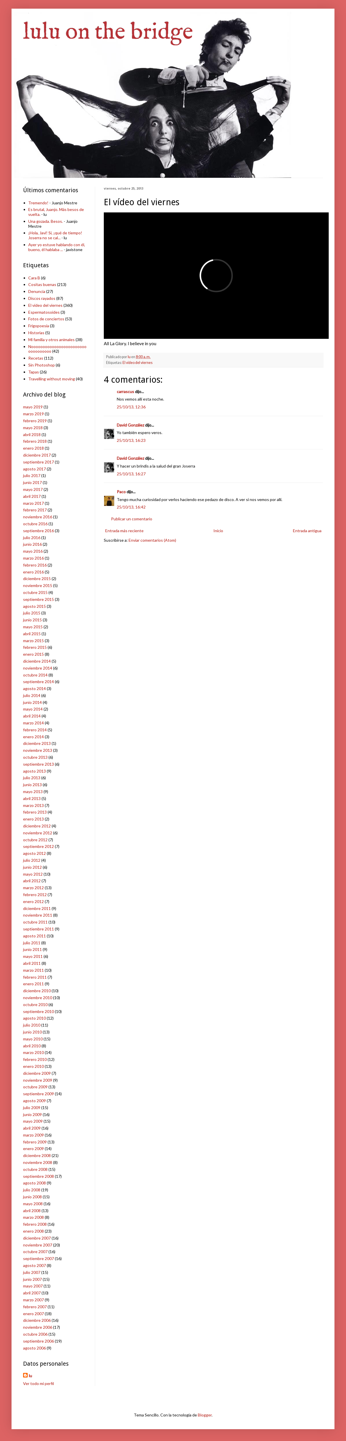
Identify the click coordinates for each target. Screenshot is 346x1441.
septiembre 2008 (38, 1176)
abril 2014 (32, 715)
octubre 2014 (35, 674)
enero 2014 (33, 736)
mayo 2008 (33, 1203)
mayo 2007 (33, 1285)
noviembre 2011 (37, 915)
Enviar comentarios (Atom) (152, 540)
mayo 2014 (33, 709)
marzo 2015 (33, 640)
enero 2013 (33, 818)
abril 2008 (32, 1210)
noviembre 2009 (37, 1080)
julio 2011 (31, 942)
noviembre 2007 (37, 1244)
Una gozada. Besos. (45, 221)
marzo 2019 (33, 413)
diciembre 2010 (37, 990)
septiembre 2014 (38, 681)
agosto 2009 (34, 1100)
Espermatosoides (44, 312)
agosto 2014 (34, 688)
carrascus (125, 391)
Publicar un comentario (131, 518)
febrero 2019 (35, 420)
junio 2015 (32, 619)
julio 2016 (31, 537)
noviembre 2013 (37, 750)
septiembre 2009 (38, 1093)
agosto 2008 (34, 1182)
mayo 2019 (33, 406)
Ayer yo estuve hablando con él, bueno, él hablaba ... (56, 247)
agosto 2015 (34, 606)
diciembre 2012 (37, 825)
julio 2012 (31, 860)
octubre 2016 (35, 523)
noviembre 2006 (37, 1327)
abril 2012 (32, 880)
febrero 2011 (35, 977)
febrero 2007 (35, 1306)
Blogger (205, 1414)
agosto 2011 (34, 935)
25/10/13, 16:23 (131, 440)
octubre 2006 (35, 1334)
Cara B (34, 277)
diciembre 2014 (37, 661)
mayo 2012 (33, 874)
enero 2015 (33, 654)
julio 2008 (31, 1189)
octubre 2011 (35, 921)
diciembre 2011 (37, 908)
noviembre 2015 (37, 585)
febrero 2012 (35, 894)
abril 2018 (32, 434)
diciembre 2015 (37, 578)
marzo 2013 (33, 805)
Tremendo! (38, 202)
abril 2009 (32, 1128)
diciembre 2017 (37, 455)
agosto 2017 (34, 468)
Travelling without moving (51, 378)
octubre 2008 (35, 1169)
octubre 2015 (35, 592)
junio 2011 (32, 949)
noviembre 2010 (37, 997)
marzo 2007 (33, 1299)
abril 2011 (32, 963)
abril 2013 (32, 798)
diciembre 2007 (37, 1238)
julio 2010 (31, 1025)
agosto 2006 (34, 1347)
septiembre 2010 (38, 1011)
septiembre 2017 (38, 461)
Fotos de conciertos (46, 318)
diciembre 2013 (37, 743)
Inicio (218, 530)
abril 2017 (32, 496)
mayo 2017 (33, 489)
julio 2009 (31, 1107)
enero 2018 (33, 448)
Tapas (33, 371)
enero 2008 (33, 1231)
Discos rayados (41, 298)
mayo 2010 (33, 1038)
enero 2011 (33, 983)
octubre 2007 (35, 1251)
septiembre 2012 (38, 846)
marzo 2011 (33, 970)
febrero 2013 (35, 812)
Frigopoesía (38, 325)
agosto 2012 (34, 853)
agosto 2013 (34, 771)
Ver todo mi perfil (38, 1383)
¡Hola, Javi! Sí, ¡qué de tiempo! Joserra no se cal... (55, 235)
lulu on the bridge (108, 32)
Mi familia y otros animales (51, 339)
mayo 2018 (33, 427)
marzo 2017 (33, 503)
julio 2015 (31, 612)
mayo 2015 (33, 626)
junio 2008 (32, 1196)
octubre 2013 (35, 757)
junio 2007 (32, 1279)
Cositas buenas (42, 284)
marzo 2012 (33, 887)
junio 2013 (32, 784)
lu (30, 1375)
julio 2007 (31, 1272)
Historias (36, 332)
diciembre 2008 (37, 1155)
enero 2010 (33, 1066)
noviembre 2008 (37, 1162)
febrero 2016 (35, 564)
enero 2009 (33, 1148)
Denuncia (36, 291)
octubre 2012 (35, 839)
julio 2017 (31, 475)
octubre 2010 (35, 1004)
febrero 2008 (35, 1224)
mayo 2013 (33, 791)
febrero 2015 (35, 647)
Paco (121, 491)
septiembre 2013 (38, 764)
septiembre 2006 (38, 1341)
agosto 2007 (34, 1265)
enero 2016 (33, 571)
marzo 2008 (33, 1217)
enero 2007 (33, 1313)
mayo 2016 (33, 551)
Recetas (35, 358)
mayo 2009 (33, 1121)
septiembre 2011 (38, 928)
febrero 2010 (35, 1059)
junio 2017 (32, 482)
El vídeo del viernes (138, 362)
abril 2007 (32, 1292)
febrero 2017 (35, 509)
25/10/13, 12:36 (131, 406)
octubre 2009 (35, 1086)
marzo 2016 (33, 558)
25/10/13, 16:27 (131, 473)
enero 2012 (33, 901)
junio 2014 (32, 702)
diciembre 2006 (37, 1320)
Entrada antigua (307, 530)
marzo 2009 (33, 1134)
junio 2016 (32, 544)
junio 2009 (32, 1114)
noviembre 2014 (37, 668)
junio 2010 (32, 1031)
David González (130, 425)
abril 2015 (32, 633)
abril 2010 (32, 1045)
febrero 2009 (35, 1141)
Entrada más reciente (124, 530)
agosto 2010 (34, 1018)
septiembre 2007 (38, 1258)
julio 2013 (31, 777)
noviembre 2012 (37, 832)
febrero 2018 (35, 441)
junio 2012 (32, 867)
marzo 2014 (33, 722)
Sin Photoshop (41, 364)
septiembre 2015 (38, 599)
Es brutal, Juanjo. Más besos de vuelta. (56, 212)
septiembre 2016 (38, 530)
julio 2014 (31, 695)
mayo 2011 (33, 956)
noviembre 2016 (37, 516)
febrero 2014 (35, 729)
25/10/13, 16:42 (131, 506)
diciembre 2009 (37, 1073)
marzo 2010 (33, 1052)
